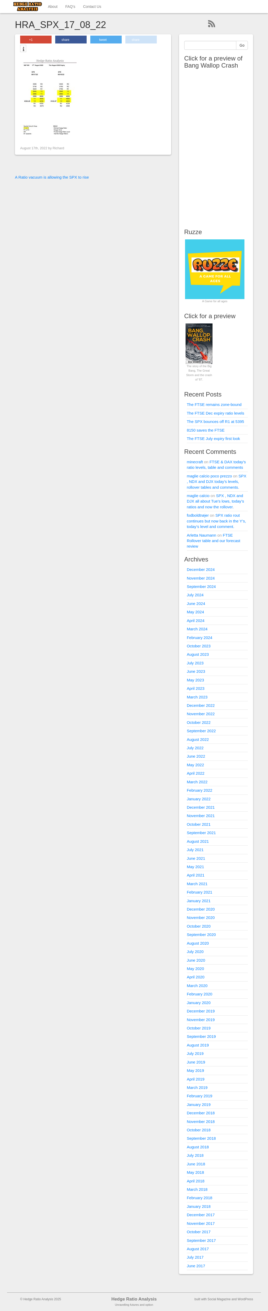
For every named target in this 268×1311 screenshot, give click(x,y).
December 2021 (201, 807)
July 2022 (195, 748)
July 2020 (195, 951)
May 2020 (195, 968)
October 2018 (199, 1130)
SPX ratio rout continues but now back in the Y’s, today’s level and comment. (216, 521)
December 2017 (201, 1215)
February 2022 (200, 790)
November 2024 (201, 578)
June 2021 (196, 858)
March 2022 (197, 782)
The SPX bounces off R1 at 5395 (215, 421)
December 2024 (201, 569)
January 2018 (199, 1206)
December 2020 (201, 909)
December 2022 (201, 705)
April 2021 (196, 875)
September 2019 (201, 1036)
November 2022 (201, 714)
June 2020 (196, 960)
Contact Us (92, 6)
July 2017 (195, 1257)
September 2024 (201, 586)
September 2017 (201, 1240)
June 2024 (196, 603)
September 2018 (201, 1138)
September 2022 (201, 731)
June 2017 (196, 1266)
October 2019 (199, 1028)
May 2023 (195, 680)
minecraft (195, 462)
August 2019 (198, 1045)
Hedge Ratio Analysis (134, 1299)
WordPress (245, 1299)
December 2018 (201, 1113)
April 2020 (196, 977)
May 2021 (195, 866)
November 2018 (201, 1121)
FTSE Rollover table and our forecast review (213, 541)
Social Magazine (219, 1299)
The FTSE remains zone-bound (214, 404)
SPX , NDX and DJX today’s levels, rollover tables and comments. (217, 481)
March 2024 (197, 629)
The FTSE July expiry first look (213, 438)
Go (241, 45)
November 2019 (201, 1019)
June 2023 (196, 671)
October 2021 (199, 824)
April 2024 (196, 620)
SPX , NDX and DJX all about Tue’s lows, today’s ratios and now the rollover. (215, 501)
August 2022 (198, 739)
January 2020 (199, 1002)
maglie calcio (198, 495)
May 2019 (195, 1070)
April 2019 (196, 1079)
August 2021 (198, 841)
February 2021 (200, 892)
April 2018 (196, 1181)
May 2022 (195, 765)
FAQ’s (70, 6)
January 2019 (199, 1104)
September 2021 (201, 832)
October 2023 (199, 646)
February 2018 (200, 1198)
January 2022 (199, 799)
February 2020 (200, 994)
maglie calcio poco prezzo (209, 476)
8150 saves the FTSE (206, 430)
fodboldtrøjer (198, 515)
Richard (58, 148)
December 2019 (201, 1011)
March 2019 (197, 1087)
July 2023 (195, 663)
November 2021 (201, 815)
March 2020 (197, 985)
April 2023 (196, 688)
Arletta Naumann (201, 535)
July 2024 (195, 595)
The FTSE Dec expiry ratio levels (215, 413)
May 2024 (195, 612)
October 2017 (199, 1232)
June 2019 (196, 1062)
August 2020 (198, 943)
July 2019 (195, 1053)
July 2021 (195, 849)
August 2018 (198, 1147)
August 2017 (198, 1249)
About (53, 6)
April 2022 (196, 773)
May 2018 (195, 1172)
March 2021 (197, 884)
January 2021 (199, 901)
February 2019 (200, 1096)
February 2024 (200, 637)
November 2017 (201, 1223)
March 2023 (197, 697)
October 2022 (199, 722)
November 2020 (201, 917)
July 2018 (195, 1155)
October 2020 (199, 926)
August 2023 (198, 654)
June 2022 (196, 756)
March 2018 (197, 1189)
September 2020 (201, 934)
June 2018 (196, 1164)
